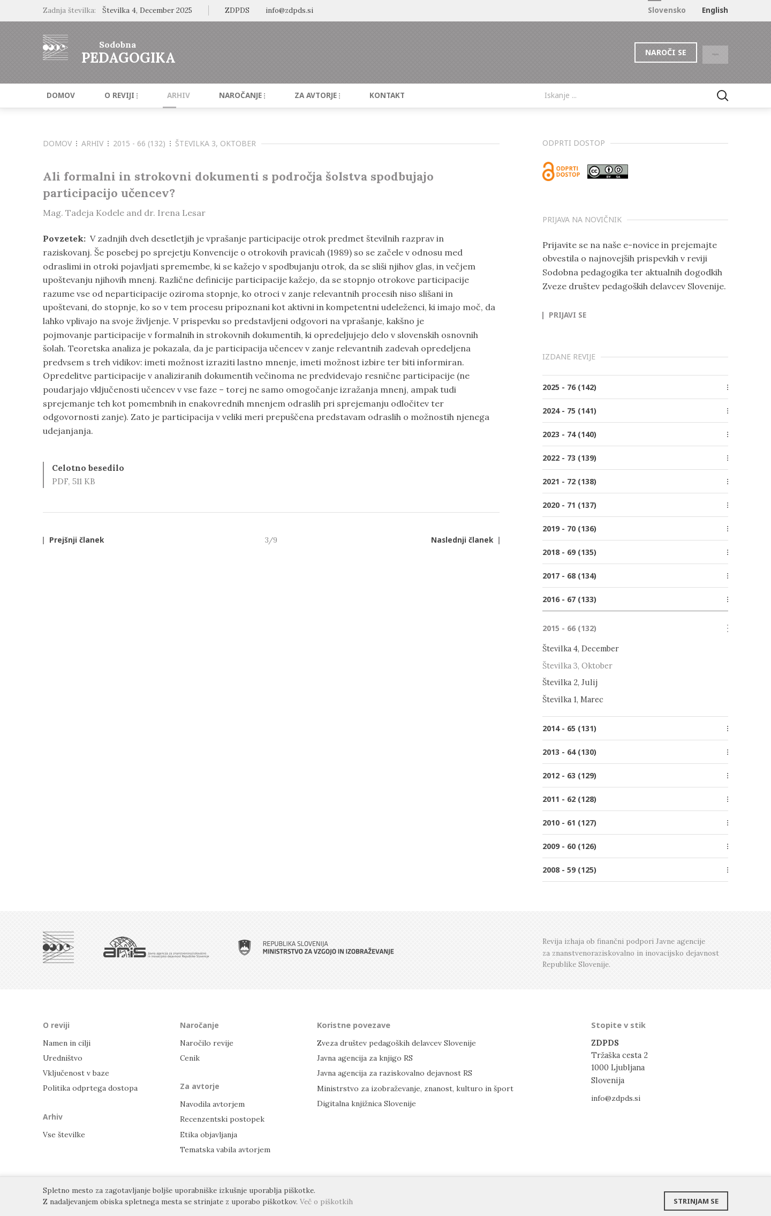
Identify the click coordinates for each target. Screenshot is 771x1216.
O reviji (111, 95)
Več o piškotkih (326, 1201)
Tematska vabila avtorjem (226, 1149)
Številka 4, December (580, 648)
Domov (57, 95)
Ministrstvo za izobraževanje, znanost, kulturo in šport (419, 1088)
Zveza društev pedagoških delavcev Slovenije (400, 1042)
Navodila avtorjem (213, 1104)
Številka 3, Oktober (215, 143)
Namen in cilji (69, 1042)
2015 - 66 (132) (142, 143)
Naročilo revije (208, 1042)
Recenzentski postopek (223, 1119)
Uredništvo (64, 1057)
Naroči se (639, 52)
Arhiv (161, 95)
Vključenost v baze (77, 1072)
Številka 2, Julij (570, 682)
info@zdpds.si (617, 1097)
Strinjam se (696, 1197)
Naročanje (219, 95)
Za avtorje (290, 95)
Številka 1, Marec (572, 699)
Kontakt (353, 95)
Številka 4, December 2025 (147, 10)
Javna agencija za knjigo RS (366, 1057)
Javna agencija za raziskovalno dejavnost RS (397, 1072)
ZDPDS (237, 10)
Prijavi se (567, 315)
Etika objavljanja (209, 1134)
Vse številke (65, 1134)
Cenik (190, 1057)
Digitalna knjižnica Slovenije (369, 1103)
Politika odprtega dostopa (91, 1088)
